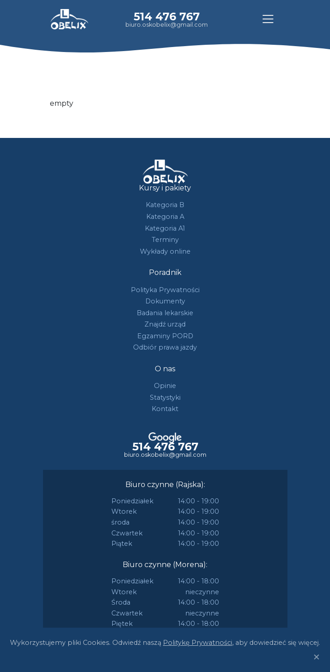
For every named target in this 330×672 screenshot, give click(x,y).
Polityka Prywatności (165, 290)
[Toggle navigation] (268, 19)
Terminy (165, 240)
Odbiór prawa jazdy (165, 347)
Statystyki (165, 397)
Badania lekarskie (165, 313)
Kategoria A (165, 217)
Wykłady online (165, 251)
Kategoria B (165, 205)
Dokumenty (165, 301)
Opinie (165, 386)
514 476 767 (167, 16)
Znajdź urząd (165, 324)
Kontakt (165, 409)
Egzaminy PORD (165, 336)
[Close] (316, 657)
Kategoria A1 (165, 228)
